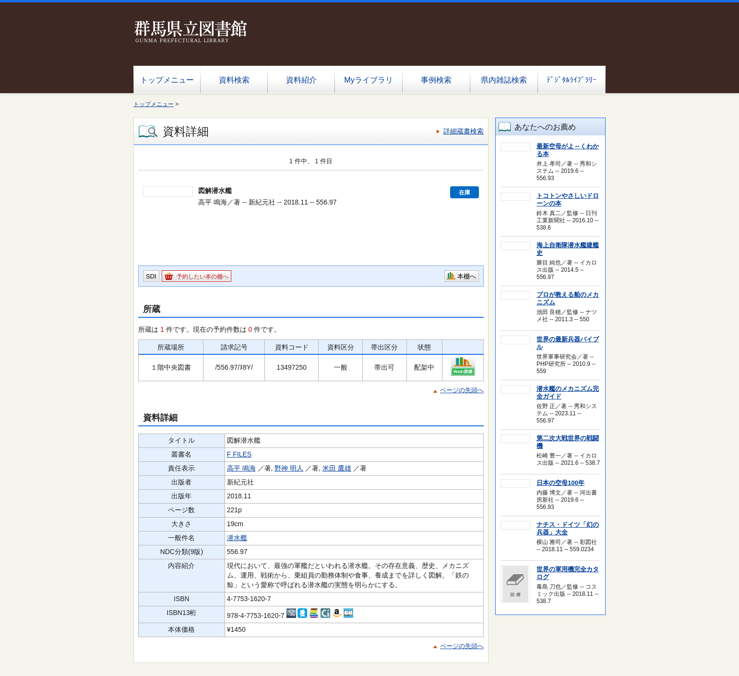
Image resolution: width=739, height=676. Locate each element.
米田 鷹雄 (336, 468)
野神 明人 (288, 468)
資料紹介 (301, 80)
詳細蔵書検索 (463, 131)
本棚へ (466, 276)
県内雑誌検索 (504, 80)
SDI (151, 276)
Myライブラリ (368, 80)
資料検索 (234, 80)
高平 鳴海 (241, 468)
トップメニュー (167, 80)
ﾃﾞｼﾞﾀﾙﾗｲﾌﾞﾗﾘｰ (571, 80)
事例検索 (436, 80)
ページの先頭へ (462, 390)
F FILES (239, 454)
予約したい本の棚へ (202, 276)
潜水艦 (237, 538)
